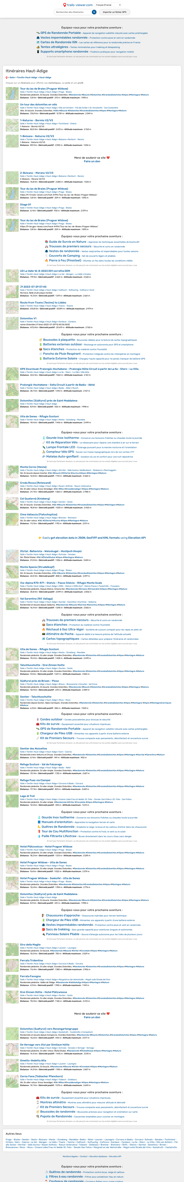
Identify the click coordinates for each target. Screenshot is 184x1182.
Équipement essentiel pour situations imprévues (86, 724)
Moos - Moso (64, 700)
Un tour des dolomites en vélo (38, 104)
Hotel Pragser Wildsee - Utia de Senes (43, 862)
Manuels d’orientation (57, 822)
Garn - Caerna (65, 752)
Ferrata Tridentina (31, 960)
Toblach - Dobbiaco (68, 1079)
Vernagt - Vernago (85, 1048)
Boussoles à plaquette (59, 339)
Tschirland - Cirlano (67, 123)
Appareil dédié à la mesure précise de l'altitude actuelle (103, 634)
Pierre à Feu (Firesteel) (65, 260)
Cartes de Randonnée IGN (59, 42)
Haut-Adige (51, 92)
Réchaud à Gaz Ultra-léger (65, 629)
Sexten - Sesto (66, 502)
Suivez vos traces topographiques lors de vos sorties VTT (105, 452)
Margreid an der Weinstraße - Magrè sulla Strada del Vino (84, 979)
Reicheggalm (110, 470)
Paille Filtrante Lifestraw (59, 836)
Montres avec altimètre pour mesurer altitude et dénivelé (96, 1102)
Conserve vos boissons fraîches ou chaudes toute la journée (111, 438)
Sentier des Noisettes (33, 748)
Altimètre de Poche (60, 634)
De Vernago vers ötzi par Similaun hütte (44, 1044)
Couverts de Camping (64, 255)
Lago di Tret (27, 796)
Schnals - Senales (67, 554)
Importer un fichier (114, 12)
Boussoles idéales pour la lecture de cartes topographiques (107, 340)
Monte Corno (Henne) (33, 467)
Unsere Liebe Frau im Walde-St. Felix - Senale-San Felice (85, 799)
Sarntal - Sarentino (67, 602)
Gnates (87, 274)
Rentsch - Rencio (76, 139)
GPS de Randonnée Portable (61, 33)
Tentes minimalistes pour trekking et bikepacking (95, 47)
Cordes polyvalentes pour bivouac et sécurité (87, 719)
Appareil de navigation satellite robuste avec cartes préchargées (115, 33)
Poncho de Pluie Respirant (62, 353)
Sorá (92, 290)
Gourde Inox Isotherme (62, 437)
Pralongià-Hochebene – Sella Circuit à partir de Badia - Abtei (57, 384)
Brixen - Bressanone (68, 684)
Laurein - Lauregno (67, 948)
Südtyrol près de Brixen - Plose (39, 680)
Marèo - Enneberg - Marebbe (72, 419)
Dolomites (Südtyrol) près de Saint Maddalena (48, 400)
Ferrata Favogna (30, 976)
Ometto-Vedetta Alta (33, 1060)
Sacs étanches (53, 349)
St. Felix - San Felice (122, 799)
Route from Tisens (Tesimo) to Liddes (43, 302)
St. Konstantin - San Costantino (104, 108)
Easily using (94, 537)
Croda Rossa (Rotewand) (35, 482)
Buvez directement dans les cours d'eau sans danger (105, 836)
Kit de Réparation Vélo (62, 442)
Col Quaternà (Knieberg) (35, 498)
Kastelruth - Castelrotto (69, 1032)
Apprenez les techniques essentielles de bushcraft (113, 242)
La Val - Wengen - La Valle (70, 274)
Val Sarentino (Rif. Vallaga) (36, 598)
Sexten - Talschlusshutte (35, 696)
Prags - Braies (65, 92)
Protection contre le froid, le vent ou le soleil (102, 831)
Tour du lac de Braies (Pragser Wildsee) (44, 88)
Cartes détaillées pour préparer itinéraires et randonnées (110, 639)
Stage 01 (25, 204)
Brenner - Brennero (67, 518)
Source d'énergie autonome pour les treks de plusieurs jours (112, 934)
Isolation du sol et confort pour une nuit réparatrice (107, 456)
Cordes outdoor (51, 719)
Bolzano (62, 139)
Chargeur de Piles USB (56, 733)
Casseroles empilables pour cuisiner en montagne (99, 1116)
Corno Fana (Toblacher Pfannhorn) (41, 1076)
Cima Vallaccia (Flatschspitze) (38, 514)
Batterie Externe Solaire (60, 358)
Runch (75, 388)
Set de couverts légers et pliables (99, 256)
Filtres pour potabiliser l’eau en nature (104, 1177)
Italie (22, 92)
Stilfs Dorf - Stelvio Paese (85, 586)
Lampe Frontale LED (60, 447)
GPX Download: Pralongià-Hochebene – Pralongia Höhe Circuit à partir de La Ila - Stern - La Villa (79, 369)
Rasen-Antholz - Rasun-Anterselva (75, 486)
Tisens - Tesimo (66, 306)
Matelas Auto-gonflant (62, 456)
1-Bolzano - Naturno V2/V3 (37, 136)
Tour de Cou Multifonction (60, 831)
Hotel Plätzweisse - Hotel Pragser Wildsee (46, 846)
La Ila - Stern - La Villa (69, 372)
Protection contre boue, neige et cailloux (103, 1172)
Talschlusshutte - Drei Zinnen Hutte (42, 665)
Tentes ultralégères (54, 47)
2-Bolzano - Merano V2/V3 (36, 172)
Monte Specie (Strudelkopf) (37, 567)
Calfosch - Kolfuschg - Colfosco (73, 290)
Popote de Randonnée (56, 1116)
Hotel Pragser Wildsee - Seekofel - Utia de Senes (50, 878)
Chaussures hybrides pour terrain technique (104, 915)
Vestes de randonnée (64, 251)
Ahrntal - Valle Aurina (68, 470)
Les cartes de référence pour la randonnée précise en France (109, 42)
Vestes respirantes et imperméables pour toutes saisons (110, 251)
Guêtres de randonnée (65, 1172)
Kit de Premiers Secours (57, 738)
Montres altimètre (53, 1102)
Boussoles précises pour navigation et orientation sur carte (107, 1112)
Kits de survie (50, 724)
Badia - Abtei (65, 388)
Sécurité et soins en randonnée (109, 246)
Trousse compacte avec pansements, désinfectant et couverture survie (112, 738)
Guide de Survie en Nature (67, 241)
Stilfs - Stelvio (65, 586)
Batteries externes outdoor (62, 344)
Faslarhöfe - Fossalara (109, 586)
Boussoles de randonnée (57, 1111)
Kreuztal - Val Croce (88, 684)
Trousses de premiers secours (70, 246)
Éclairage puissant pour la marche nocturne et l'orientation (107, 447)
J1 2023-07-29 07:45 (33, 286)
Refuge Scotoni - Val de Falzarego (41, 764)
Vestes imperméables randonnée (64, 37)
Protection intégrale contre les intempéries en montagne (111, 354)
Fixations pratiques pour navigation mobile (112, 52)
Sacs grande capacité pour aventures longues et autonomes (102, 929)
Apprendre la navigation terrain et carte (95, 822)
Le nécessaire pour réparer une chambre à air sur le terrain (109, 442)
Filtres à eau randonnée (66, 1176)
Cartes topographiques (62, 638)
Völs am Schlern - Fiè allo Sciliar (73, 108)
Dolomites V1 (28, 318)
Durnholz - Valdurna (87, 602)
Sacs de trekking (58, 929)
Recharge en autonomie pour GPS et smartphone (108, 344)
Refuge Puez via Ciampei (35, 780)
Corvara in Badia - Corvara (71, 783)
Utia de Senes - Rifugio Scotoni (39, 416)
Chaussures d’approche (63, 915)
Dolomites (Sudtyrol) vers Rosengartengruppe (49, 1028)
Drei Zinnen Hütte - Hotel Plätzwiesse (43, 992)
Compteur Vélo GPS (60, 451)
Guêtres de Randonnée (58, 826)
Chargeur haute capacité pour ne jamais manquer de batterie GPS (112, 358)
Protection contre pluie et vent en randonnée (112, 38)
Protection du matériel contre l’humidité (86, 349)
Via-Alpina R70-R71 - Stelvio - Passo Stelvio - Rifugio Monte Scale (61, 582)
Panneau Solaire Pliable (62, 934)
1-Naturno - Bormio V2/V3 (36, 120)
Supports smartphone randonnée (64, 51)
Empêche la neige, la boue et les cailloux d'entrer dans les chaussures (112, 827)
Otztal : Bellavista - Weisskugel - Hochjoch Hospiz (51, 551)
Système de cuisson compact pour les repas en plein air (114, 629)
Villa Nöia (85, 372)
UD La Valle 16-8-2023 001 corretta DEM (45, 271)
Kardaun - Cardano (67, 321)
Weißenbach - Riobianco (91, 470)
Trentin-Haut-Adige (35, 92)
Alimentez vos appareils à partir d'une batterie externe (101, 733)
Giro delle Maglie (30, 944)
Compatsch (87, 1032)
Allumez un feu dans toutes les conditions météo (108, 260)
